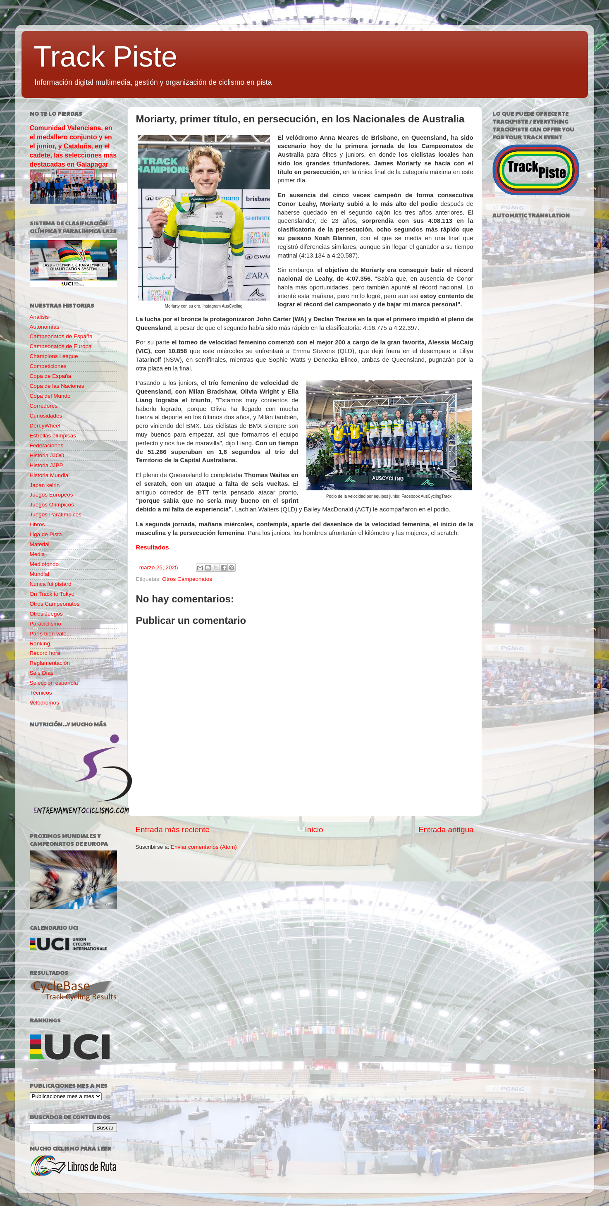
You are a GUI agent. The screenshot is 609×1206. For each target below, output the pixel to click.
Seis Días (42, 673)
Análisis (39, 317)
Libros (37, 524)
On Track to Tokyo (52, 594)
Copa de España (51, 376)
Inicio (314, 829)
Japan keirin (45, 485)
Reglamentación (50, 663)
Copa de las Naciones (57, 386)
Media (37, 554)
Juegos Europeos (51, 495)
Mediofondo (44, 564)
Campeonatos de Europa (61, 346)
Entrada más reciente (173, 829)
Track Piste (105, 57)
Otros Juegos (46, 614)
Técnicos (41, 693)
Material (40, 544)
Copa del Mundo (50, 396)
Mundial (39, 574)
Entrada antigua (445, 829)
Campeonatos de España (61, 336)
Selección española (54, 683)
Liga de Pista (46, 534)
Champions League (54, 356)
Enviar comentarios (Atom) (204, 847)
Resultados (152, 547)
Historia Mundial (50, 475)
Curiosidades (46, 416)
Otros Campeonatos (187, 579)
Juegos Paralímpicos (55, 514)
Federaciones (47, 445)
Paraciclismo (46, 624)
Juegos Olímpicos (52, 505)
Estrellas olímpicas (53, 435)
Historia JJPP (46, 465)
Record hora (45, 653)
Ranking (40, 643)
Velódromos (44, 703)
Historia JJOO (47, 455)
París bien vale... (51, 633)
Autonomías (45, 327)
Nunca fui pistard (51, 584)
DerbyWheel (45, 426)
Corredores (44, 406)
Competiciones (48, 366)
